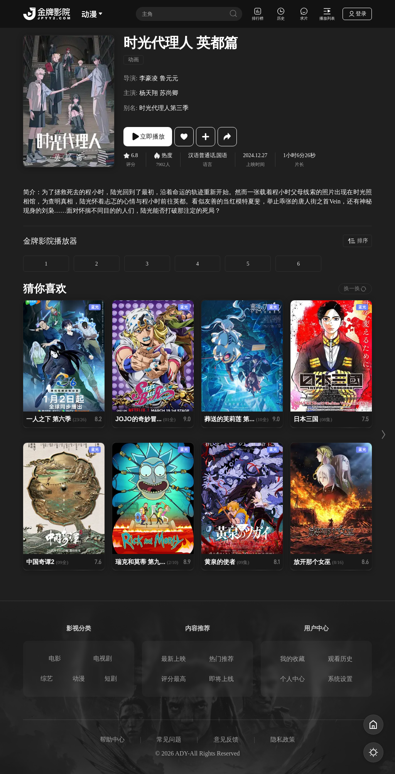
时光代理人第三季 (164, 108)
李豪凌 (148, 78)
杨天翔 (148, 93)
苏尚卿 (169, 93)
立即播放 (148, 136)
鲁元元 (169, 78)
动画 (133, 60)
